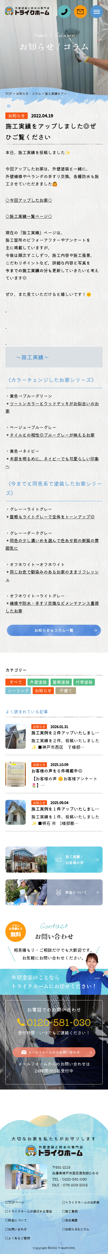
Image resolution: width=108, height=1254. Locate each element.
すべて (15, 682)
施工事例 (71, 1211)
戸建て (65, 690)
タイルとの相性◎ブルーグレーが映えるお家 (52, 435)
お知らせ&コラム (77, 1229)
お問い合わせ (17, 1229)
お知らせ (43, 690)
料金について (17, 1220)
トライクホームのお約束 (82, 1202)
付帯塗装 (84, 682)
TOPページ (16, 1202)
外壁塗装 (38, 682)
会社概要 (71, 1220)
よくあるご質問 (19, 1238)
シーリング (18, 690)
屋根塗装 (61, 682)
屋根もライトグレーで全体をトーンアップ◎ (52, 517)
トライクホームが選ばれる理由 (30, 1211)
